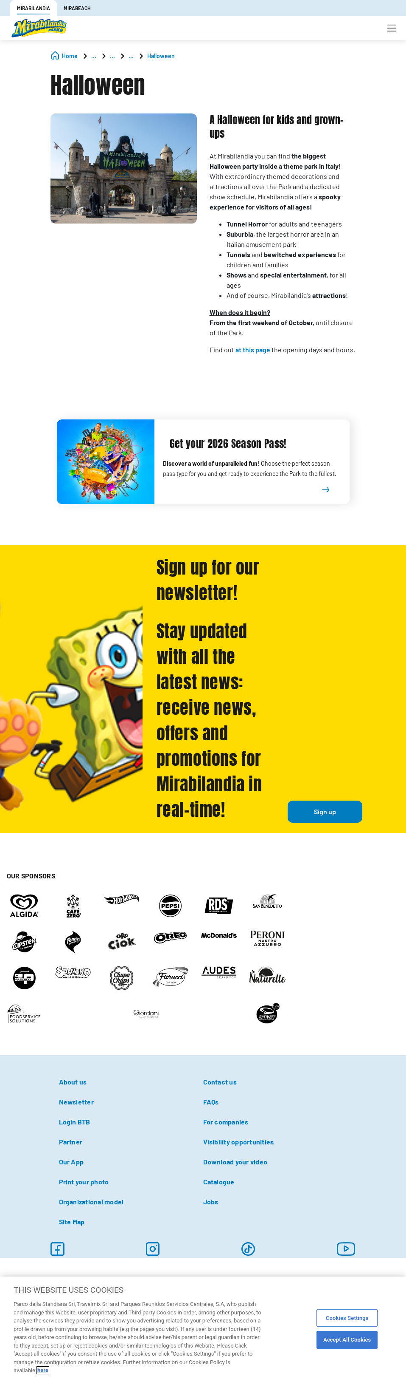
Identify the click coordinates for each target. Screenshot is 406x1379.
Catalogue (219, 1182)
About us (73, 1082)
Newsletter (76, 1102)
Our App (71, 1162)
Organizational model (91, 1202)
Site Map (72, 1222)
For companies (226, 1122)
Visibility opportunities (238, 1142)
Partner (71, 1142)
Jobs (210, 1202)
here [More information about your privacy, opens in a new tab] (42, 1370)
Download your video (235, 1162)
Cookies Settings (347, 1318)
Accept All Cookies (347, 1340)
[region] (203, 1328)
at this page (252, 349)
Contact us (220, 1082)
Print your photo (84, 1182)
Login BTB (74, 1122)
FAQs (211, 1102)
